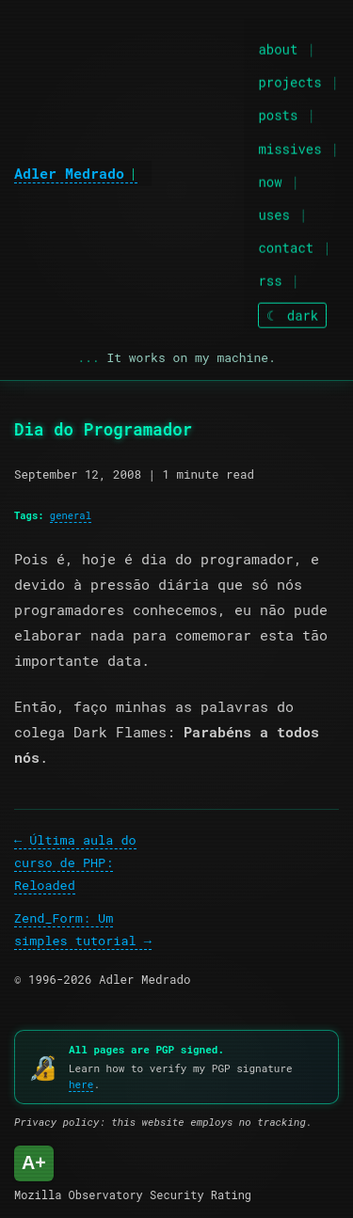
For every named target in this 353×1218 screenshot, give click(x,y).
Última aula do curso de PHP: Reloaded (75, 862)
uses (274, 214)
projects (289, 81)
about (277, 48)
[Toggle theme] (292, 314)
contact (285, 247)
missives (289, 147)
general (70, 515)
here (81, 1084)
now (269, 181)
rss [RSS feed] (269, 280)
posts (277, 114)
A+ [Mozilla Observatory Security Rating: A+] (34, 1162)
